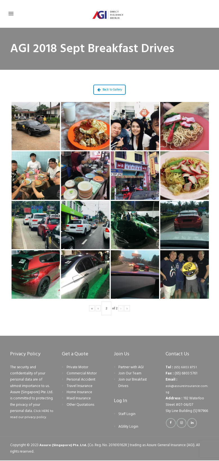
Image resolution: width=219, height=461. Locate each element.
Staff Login (127, 414)
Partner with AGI (131, 367)
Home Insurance (79, 392)
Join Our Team (129, 373)
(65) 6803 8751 (185, 367)
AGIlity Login (128, 427)
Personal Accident (81, 380)
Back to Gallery (109, 89)
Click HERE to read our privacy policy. (31, 414)
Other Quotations (80, 405)
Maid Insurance (79, 398)
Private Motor (77, 367)
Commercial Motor (82, 373)
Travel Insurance (79, 386)
